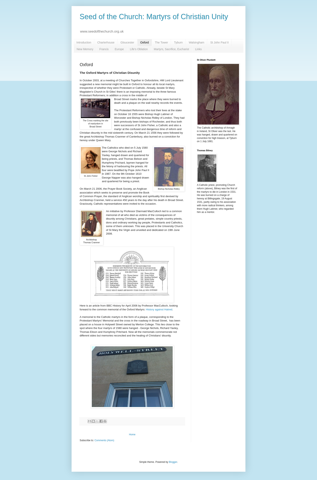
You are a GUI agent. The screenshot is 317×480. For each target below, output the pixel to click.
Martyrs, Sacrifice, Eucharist (171, 49)
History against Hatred (159, 309)
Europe (119, 49)
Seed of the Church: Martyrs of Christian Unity (154, 17)
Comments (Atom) (104, 440)
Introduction (83, 42)
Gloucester (127, 42)
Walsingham (196, 42)
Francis (104, 49)
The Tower (161, 42)
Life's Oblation (139, 49)
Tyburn (178, 42)
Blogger (173, 462)
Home (132, 434)
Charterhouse (105, 42)
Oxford (144, 42)
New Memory (85, 49)
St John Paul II (219, 42)
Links (198, 49)
